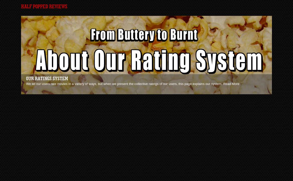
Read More (231, 84)
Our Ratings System (47, 78)
